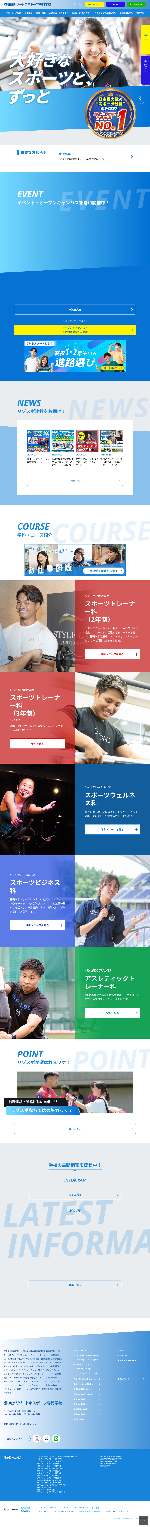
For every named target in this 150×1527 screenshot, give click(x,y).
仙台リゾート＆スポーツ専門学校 (49, 1464)
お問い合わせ (123, 1382)
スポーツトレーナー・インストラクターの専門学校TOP (57, 1460)
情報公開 (42, 1514)
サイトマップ (65, 1511)
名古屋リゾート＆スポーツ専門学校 (50, 1472)
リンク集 (42, 1511)
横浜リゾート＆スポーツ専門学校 (49, 1469)
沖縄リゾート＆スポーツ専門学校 (49, 1481)
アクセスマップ (75, 4)
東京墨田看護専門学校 (108, 1467)
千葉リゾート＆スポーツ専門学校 (49, 1467)
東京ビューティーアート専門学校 (49, 1486)
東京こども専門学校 (44, 1491)
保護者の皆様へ (80, 1418)
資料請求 (115, 4)
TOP (143, 1520)
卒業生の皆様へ (80, 1408)
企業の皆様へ (79, 1423)
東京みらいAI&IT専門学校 (109, 1464)
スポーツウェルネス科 (84, 1368)
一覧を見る (75, 312)
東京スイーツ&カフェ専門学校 (111, 1460)
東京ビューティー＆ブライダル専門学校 (51, 1488)
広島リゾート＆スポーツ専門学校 (49, 1476)
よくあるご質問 (81, 4)
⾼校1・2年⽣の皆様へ (83, 1388)
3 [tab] (4, 29)
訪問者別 (140, 12)
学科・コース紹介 (13, 12)
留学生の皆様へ (126, 12)
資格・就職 (41, 12)
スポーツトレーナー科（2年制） (88, 1359)
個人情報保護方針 (81, 1511)
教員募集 (53, 1511)
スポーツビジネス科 (84, 1372)
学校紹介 (28, 12)
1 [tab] (4, 21)
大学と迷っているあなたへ (84, 1382)
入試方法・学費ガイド (58, 12)
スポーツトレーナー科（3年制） (88, 1363)
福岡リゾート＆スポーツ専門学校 (49, 1479)
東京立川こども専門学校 (46, 1493)
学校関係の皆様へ (81, 1413)
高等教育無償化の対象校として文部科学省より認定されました (96, 1514)
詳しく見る (75, 1134)
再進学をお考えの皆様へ (105, 12)
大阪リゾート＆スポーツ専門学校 (49, 1474)
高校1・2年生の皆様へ (81, 12)
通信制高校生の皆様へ (82, 1392)
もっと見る (75, 1200)
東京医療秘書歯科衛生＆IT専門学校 (49, 1483)
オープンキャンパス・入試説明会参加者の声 (75, 333)
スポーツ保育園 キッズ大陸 (59, 1514)
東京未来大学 (105, 1469)
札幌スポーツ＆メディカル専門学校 (49, 1462)
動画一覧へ (75, 1289)
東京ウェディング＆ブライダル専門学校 (51, 1495)
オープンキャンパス (95, 4)
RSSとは (95, 1511)
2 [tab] (4, 25)
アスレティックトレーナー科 (87, 1377)
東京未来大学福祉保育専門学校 (111, 1462)
